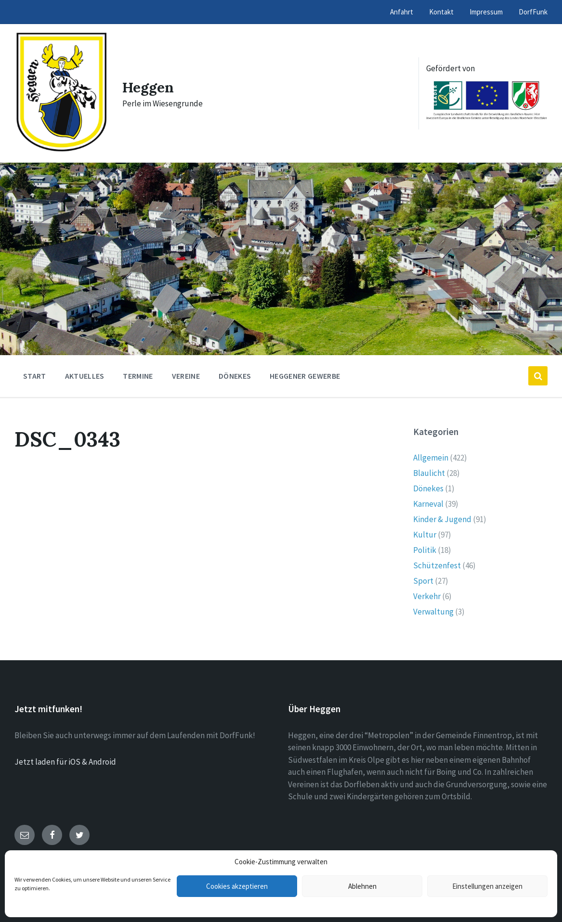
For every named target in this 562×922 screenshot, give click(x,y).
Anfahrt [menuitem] (401, 11)
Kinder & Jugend (442, 519)
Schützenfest (437, 565)
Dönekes (428, 488)
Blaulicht (429, 473)
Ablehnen (362, 886)
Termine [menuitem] (138, 376)
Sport (423, 581)
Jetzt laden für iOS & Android (65, 761)
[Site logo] (61, 150)
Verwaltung (433, 611)
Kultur (424, 534)
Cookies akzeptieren (237, 886)
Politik (424, 550)
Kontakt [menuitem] (441, 11)
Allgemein (430, 457)
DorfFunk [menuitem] (533, 11)
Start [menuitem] (34, 376)
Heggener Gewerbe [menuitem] (305, 376)
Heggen (148, 87)
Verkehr (427, 596)
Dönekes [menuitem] (235, 376)
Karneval (428, 504)
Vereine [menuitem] (186, 376)
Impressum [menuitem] (486, 11)
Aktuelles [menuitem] (85, 376)
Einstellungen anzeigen (487, 886)
